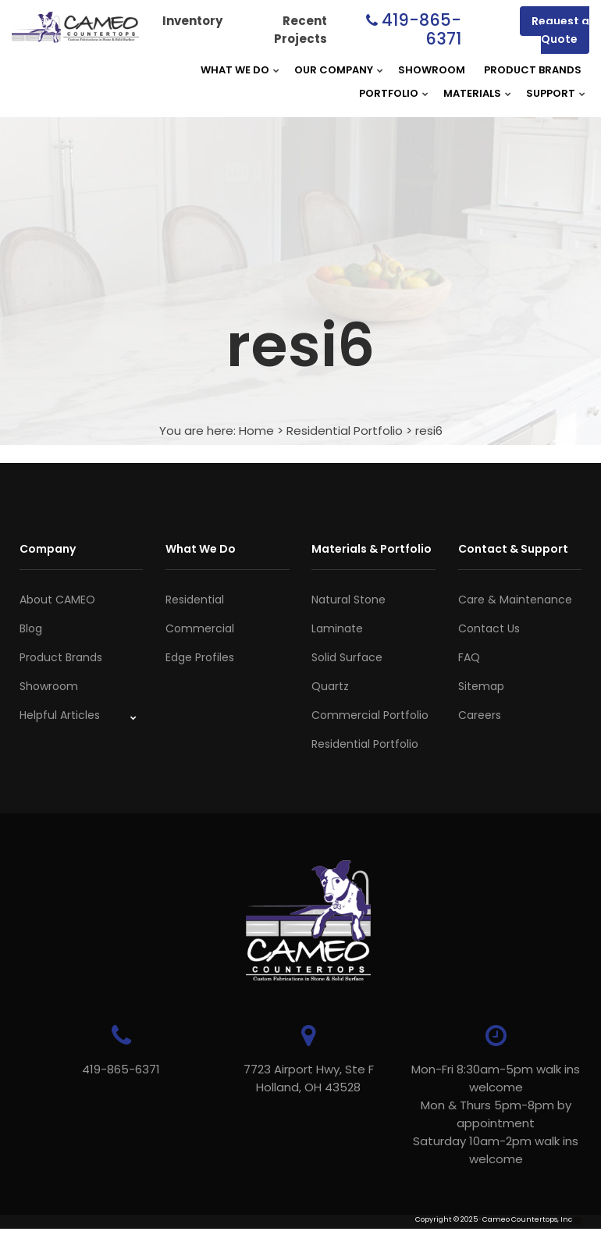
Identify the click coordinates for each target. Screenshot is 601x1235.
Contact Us (489, 628)
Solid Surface (346, 657)
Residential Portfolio (344, 430)
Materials (472, 93)
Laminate (337, 628)
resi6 (429, 430)
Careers (479, 715)
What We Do (235, 69)
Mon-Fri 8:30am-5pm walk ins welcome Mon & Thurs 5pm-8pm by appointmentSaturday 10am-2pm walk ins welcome (495, 1114)
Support (550, 93)
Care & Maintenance (515, 599)
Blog (31, 628)
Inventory (192, 20)
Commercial (199, 628)
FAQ (469, 657)
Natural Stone (348, 599)
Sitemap (481, 686)
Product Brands (532, 69)
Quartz (330, 686)
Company (48, 549)
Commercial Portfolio (370, 715)
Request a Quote (560, 30)
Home (256, 430)
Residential (194, 599)
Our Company (333, 69)
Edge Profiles (199, 657)
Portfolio (388, 93)
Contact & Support (513, 549)
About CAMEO (57, 599)
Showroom (431, 69)
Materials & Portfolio (371, 549)
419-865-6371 (421, 29)
